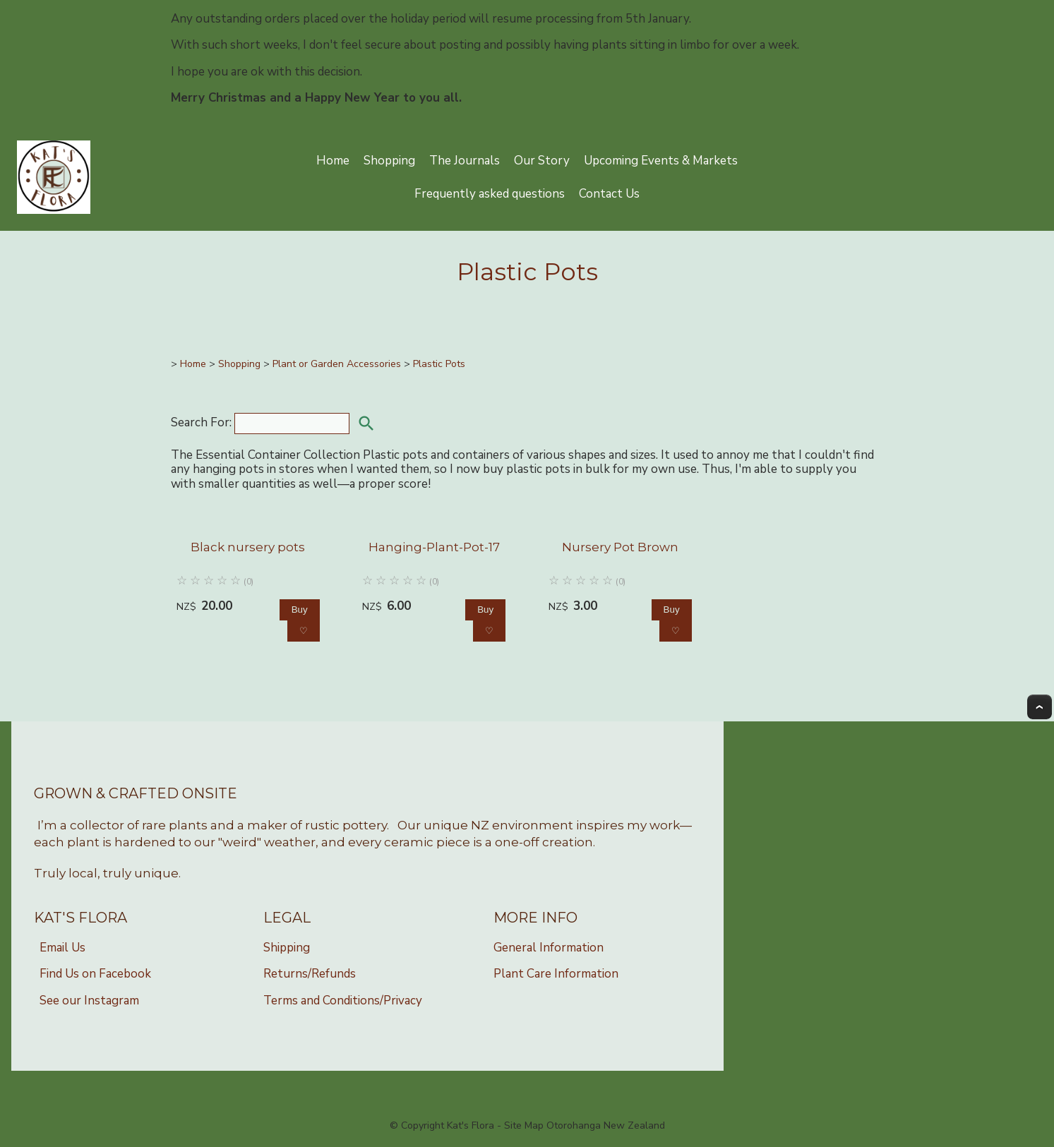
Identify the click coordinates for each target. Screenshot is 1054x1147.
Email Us (62, 947)
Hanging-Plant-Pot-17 (434, 547)
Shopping (389, 160)
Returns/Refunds (309, 974)
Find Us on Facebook (95, 974)
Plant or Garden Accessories (337, 364)
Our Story (542, 160)
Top (1039, 707)
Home (332, 160)
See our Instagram (89, 1000)
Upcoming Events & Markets (661, 160)
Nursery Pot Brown (620, 547)
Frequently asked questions (489, 194)
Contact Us (609, 194)
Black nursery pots (248, 547)
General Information (548, 947)
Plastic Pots (439, 364)
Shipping (286, 947)
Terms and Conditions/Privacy (342, 1000)
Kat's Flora (470, 1125)
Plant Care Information (555, 974)
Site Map (524, 1125)
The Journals (464, 160)
